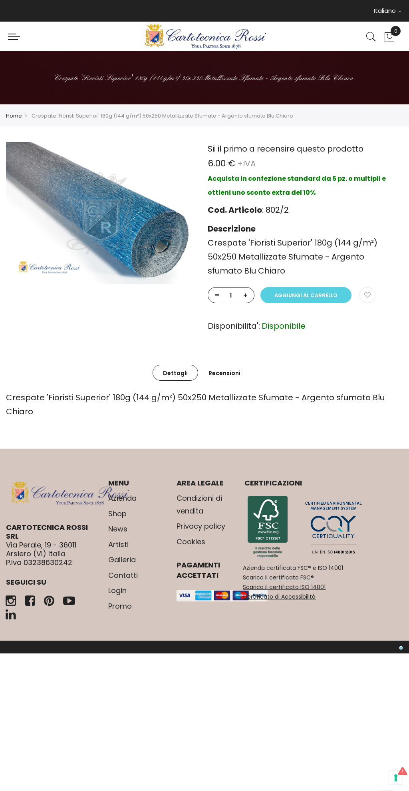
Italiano (387, 10)
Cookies (191, 542)
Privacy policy (201, 526)
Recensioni (224, 373)
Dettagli (175, 373)
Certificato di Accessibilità (279, 597)
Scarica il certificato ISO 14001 (284, 587)
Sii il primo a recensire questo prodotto (285, 148)
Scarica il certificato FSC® (278, 577)
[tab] (175, 373)
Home (14, 116)
